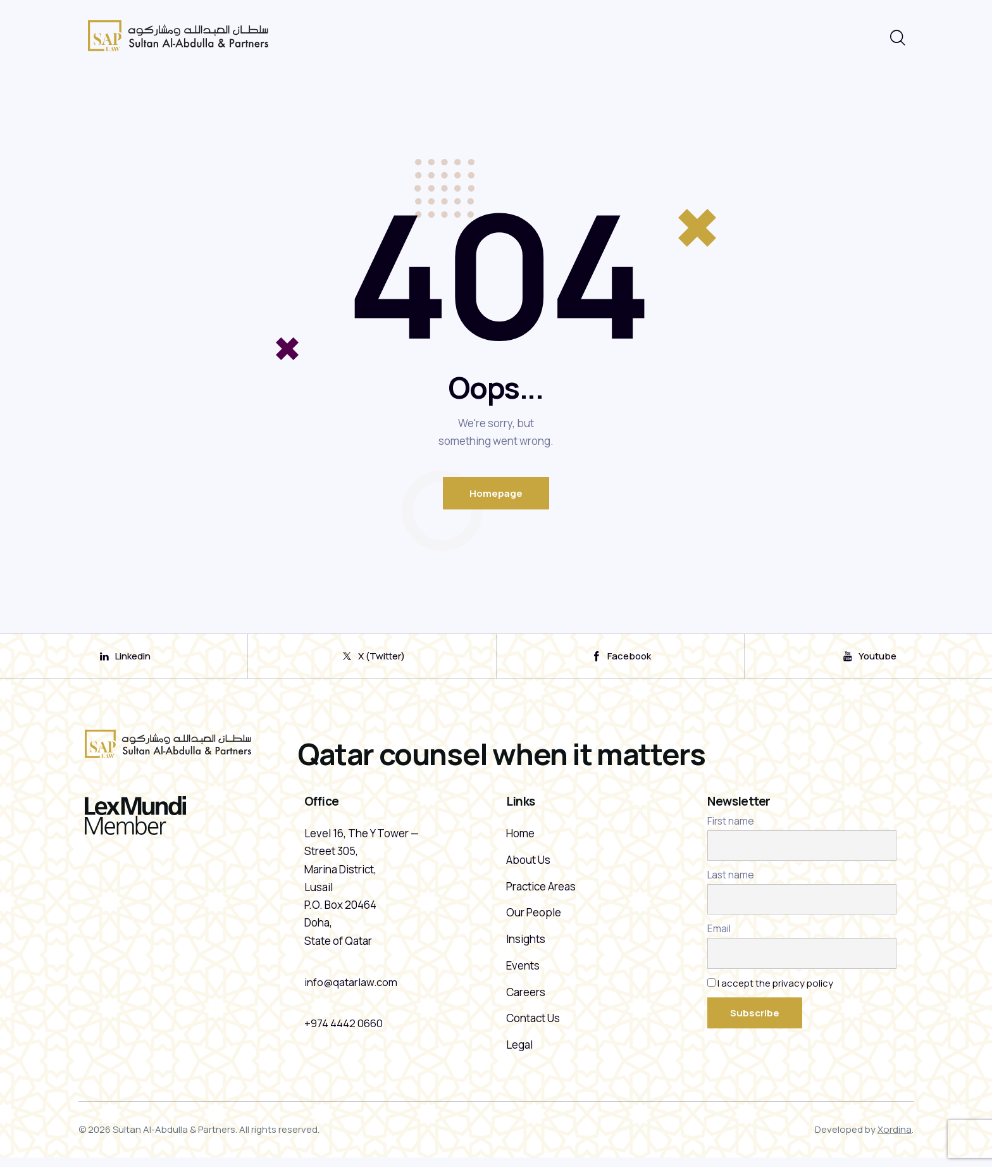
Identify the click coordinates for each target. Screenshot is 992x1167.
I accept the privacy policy (775, 989)
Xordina (894, 1138)
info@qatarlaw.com (351, 988)
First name (730, 827)
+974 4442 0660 (343, 1029)
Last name (730, 881)
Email (719, 935)
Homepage (496, 493)
